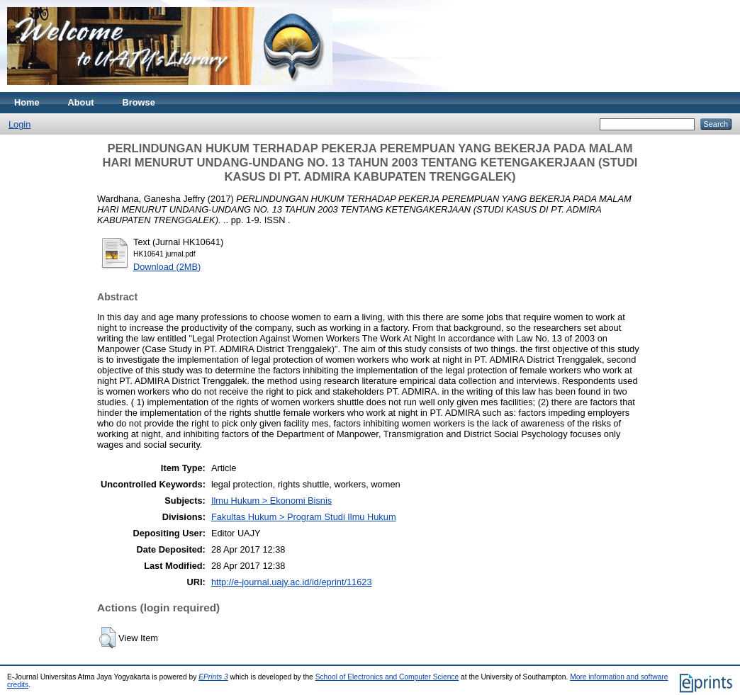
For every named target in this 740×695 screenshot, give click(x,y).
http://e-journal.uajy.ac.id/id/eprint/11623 (291, 582)
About (81, 102)
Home (27, 102)
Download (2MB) (167, 266)
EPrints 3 (213, 677)
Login (19, 124)
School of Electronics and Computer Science (387, 677)
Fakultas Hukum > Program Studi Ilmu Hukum (303, 517)
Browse (139, 102)
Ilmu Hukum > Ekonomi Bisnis (271, 500)
